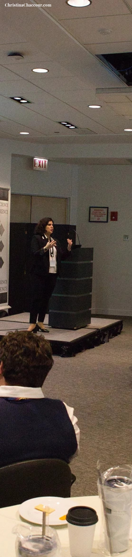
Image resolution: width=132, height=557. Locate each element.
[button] (66, 551)
